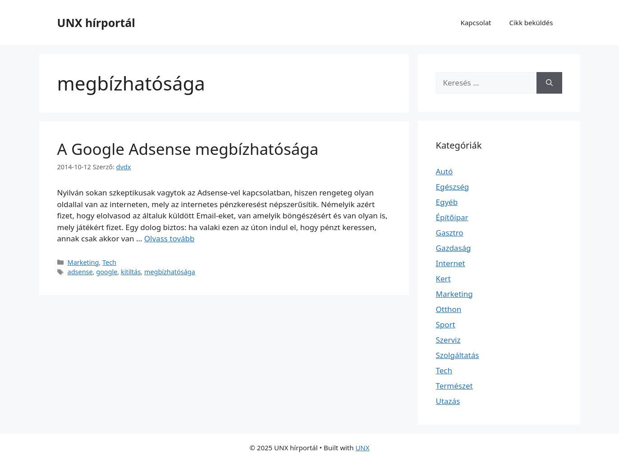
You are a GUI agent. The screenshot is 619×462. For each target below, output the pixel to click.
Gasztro (449, 232)
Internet (450, 263)
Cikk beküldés (531, 22)
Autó (444, 171)
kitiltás (131, 271)
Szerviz (448, 340)
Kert (443, 278)
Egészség (452, 186)
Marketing (83, 262)
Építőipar (452, 217)
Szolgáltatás (457, 355)
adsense (80, 271)
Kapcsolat (475, 22)
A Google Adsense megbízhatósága (188, 148)
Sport (445, 324)
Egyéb (447, 202)
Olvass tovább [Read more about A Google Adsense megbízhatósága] (169, 238)
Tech (109, 262)
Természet (454, 385)
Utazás (448, 401)
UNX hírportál (96, 22)
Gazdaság (453, 248)
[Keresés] (549, 83)
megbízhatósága (169, 271)
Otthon (449, 309)
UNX (362, 447)
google (106, 271)
